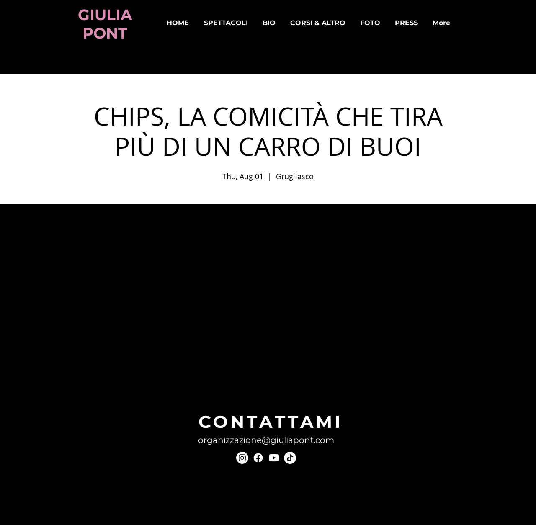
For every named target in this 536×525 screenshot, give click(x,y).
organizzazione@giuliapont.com (266, 440)
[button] (225, 23)
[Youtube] (274, 458)
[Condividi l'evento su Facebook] (96, 356)
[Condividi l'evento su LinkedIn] (137, 356)
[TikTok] (290, 458)
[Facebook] (258, 458)
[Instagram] (242, 458)
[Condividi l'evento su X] (116, 356)
